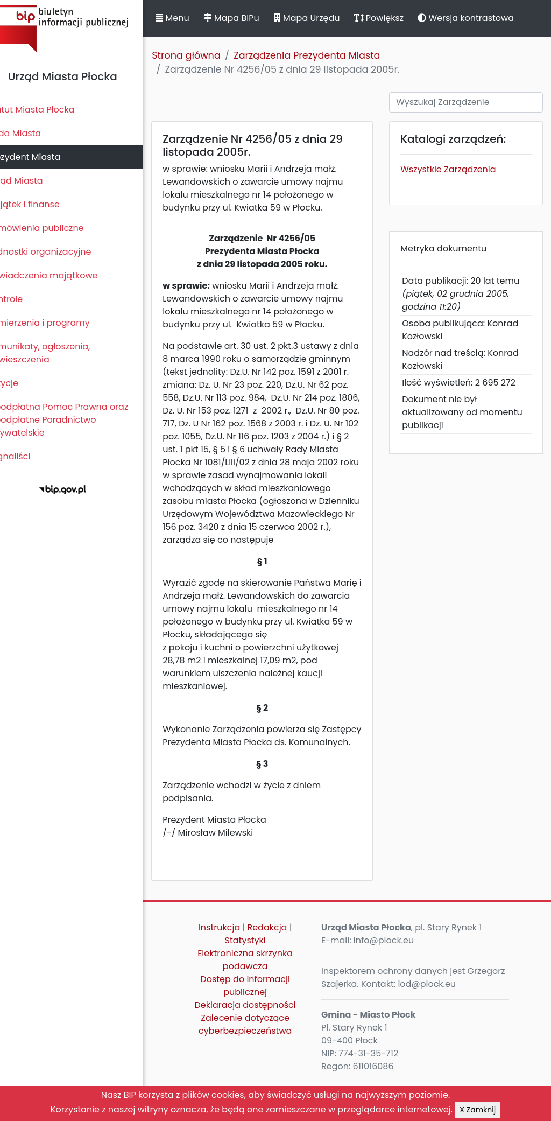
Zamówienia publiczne (53, 228)
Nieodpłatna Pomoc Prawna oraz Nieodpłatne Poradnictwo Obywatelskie (75, 420)
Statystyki (258, 979)
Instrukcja (232, 966)
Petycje (21, 383)
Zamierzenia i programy (56, 323)
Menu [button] (190, 18)
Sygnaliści (26, 456)
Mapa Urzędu (324, 18)
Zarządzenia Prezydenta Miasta (325, 55)
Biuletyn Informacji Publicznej (80, 28)
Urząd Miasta (33, 180)
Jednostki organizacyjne (57, 252)
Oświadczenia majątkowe (60, 275)
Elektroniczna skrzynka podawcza (259, 998)
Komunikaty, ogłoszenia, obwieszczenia (56, 353)
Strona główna (204, 55)
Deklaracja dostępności (258, 1044)
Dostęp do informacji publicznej (259, 1024)
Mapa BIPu (249, 18)
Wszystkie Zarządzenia (455, 169)
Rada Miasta (32, 133)
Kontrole (23, 299)
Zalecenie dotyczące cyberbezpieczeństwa (258, 1063)
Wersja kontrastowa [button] (484, 18)
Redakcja (281, 966)
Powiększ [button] (397, 18)
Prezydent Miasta (42, 157)
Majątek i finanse (41, 204)
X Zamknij (478, 1109)
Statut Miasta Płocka (49, 109)
